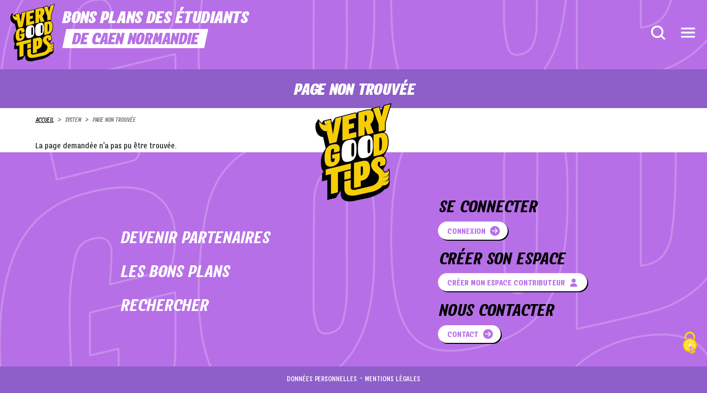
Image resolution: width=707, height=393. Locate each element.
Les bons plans (174, 272)
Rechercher (164, 306)
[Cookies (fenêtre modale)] (690, 344)
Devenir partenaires (194, 239)
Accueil (44, 120)
